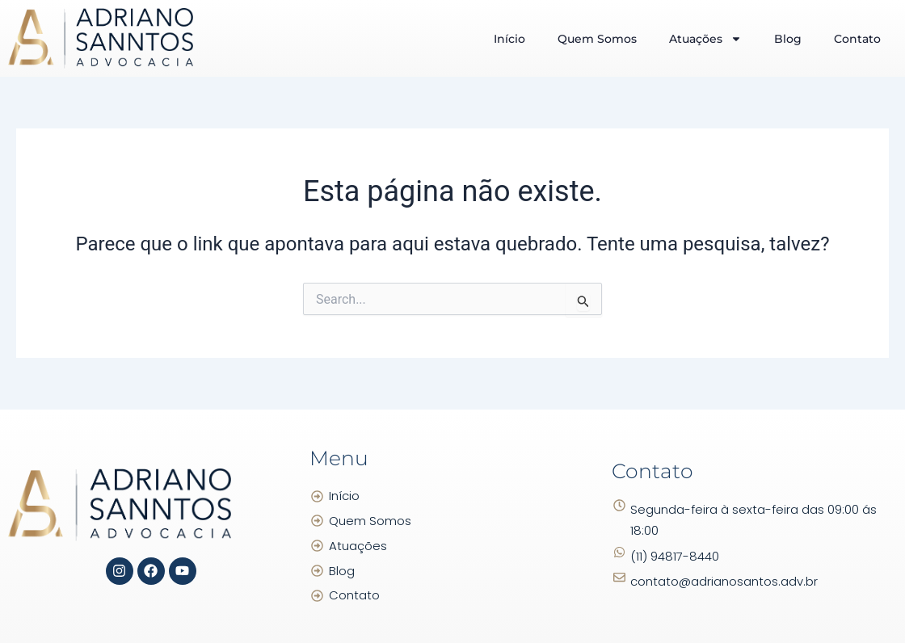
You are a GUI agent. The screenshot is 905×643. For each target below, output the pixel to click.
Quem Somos (597, 39)
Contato (857, 39)
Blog (788, 39)
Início (509, 39)
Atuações (705, 39)
